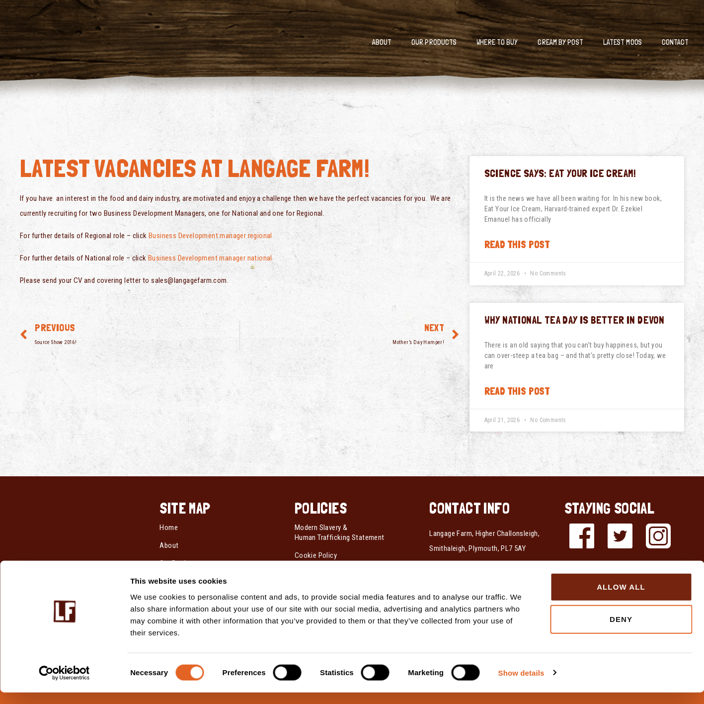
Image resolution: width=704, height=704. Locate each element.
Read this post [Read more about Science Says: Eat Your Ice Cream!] (517, 245)
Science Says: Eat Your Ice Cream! (560, 173)
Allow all (621, 598)
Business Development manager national (210, 258)
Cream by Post (560, 42)
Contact (675, 42)
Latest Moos (622, 42)
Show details (521, 684)
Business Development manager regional (210, 235)
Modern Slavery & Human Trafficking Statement (340, 532)
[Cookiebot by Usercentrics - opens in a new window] (64, 684)
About (382, 42)
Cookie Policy (316, 555)
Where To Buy (497, 42)
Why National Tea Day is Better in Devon (574, 320)
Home (168, 527)
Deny (621, 631)
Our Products (434, 42)
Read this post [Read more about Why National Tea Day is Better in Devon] (517, 391)
